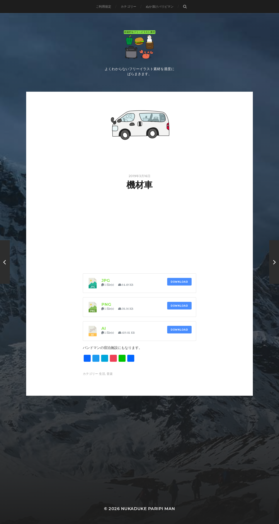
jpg (105, 280)
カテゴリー (128, 6)
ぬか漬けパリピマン (160, 6)
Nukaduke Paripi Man (148, 508)
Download (179, 281)
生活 (102, 374)
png (106, 304)
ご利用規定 (103, 6)
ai (103, 328)
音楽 (110, 374)
